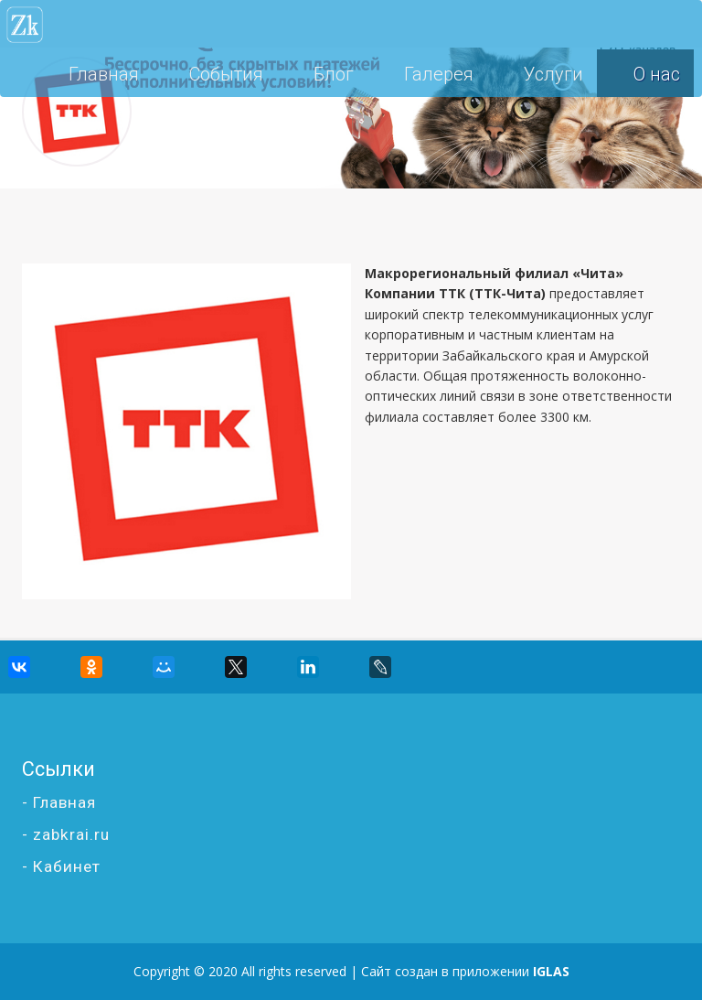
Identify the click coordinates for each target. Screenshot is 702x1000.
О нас (656, 74)
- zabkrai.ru (66, 834)
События (226, 74)
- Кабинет (61, 866)
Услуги (553, 74)
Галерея (438, 74)
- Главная (59, 802)
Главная (104, 74)
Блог (334, 74)
